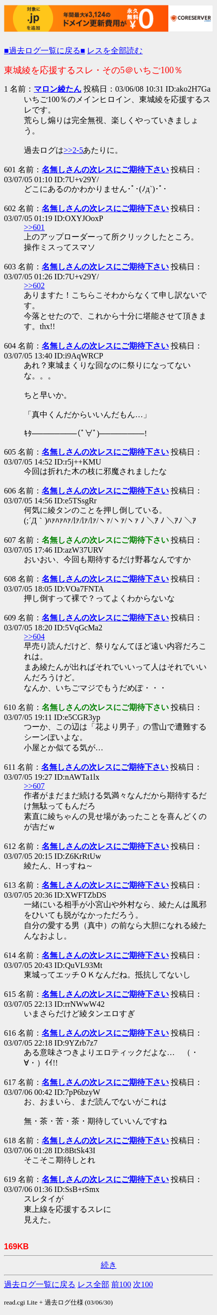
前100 (121, 1284)
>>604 (34, 636)
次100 (143, 1284)
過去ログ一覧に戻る (39, 1284)
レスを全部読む (115, 50)
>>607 (34, 786)
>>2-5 (73, 150)
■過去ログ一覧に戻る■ (44, 50)
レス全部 (93, 1284)
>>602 (34, 285)
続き (109, 1265)
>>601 (34, 227)
